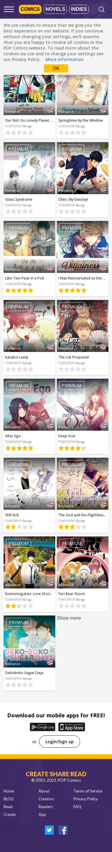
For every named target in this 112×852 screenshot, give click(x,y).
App (42, 814)
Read (8, 806)
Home (9, 791)
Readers (46, 806)
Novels (55, 9)
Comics (30, 9)
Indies (79, 9)
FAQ (77, 806)
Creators (46, 798)
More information (65, 59)
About (44, 791)
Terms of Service (87, 791)
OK (56, 68)
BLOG (9, 798)
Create (10, 814)
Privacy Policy (85, 798)
